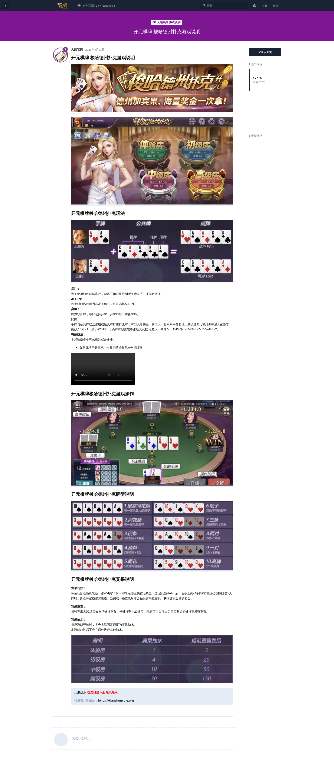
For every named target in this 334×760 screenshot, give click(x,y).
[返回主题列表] (5, 5)
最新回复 (255, 136)
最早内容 (255, 64)
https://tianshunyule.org (116, 700)
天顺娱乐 (80, 692)
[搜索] (224, 5)
